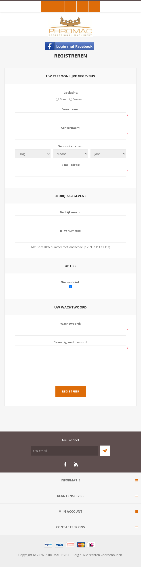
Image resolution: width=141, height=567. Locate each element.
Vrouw (77, 99)
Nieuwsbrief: (70, 282)
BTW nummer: (70, 231)
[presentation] (71, 367)
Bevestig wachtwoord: (71, 342)
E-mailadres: (70, 165)
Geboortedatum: (70, 146)
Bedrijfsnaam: (70, 212)
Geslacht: (70, 92)
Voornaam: (70, 109)
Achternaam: (70, 128)
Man (63, 99)
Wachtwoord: (70, 324)
